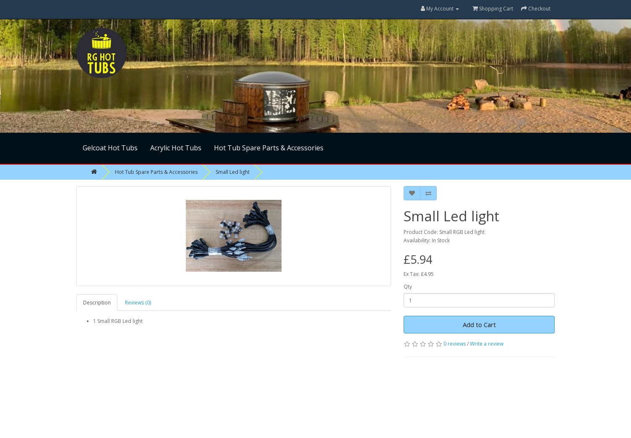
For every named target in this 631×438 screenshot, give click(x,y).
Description (97, 302)
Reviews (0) (138, 302)
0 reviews (454, 343)
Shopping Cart (492, 8)
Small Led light (233, 172)
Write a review (486, 343)
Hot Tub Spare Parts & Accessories (268, 147)
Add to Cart (479, 324)
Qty (408, 286)
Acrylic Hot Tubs (175, 147)
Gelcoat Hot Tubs (110, 147)
